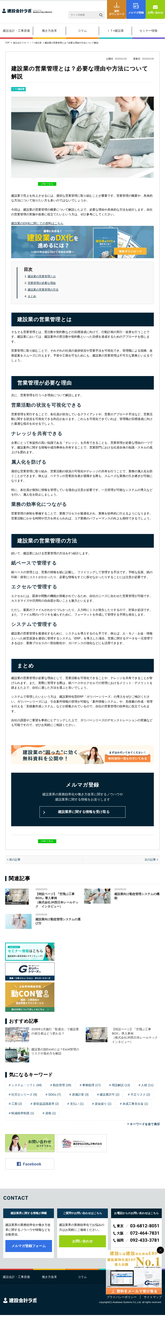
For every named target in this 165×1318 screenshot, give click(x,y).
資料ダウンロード (116, 13)
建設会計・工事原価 (16, 30)
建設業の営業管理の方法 (43, 289)
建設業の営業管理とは (42, 276)
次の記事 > (151, 862)
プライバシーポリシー (122, 1300)
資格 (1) (50, 1116)
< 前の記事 (13, 862)
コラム (82, 30)
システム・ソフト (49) (26, 1088)
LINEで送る (47, 184)
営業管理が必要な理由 (42, 283)
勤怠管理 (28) (62, 1088)
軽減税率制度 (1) (22, 1116)
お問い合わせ (155, 12)
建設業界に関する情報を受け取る (82, 813)
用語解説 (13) (121, 1088)
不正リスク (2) (140, 1097)
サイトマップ (153, 1300)
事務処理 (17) (91, 1088)
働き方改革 (49, 30)
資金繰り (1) (103, 1106)
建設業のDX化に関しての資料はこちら (37, 223)
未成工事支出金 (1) (135, 1106)
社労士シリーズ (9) (24, 1097)
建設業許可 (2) (109, 1097)
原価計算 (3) (80, 1097)
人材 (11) (147, 1088)
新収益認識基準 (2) (46, 1106)
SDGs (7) (54, 1097)
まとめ (32, 296)
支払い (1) (77, 1106)
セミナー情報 (148, 30)
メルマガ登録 (136, 12)
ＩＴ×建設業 (115, 30)
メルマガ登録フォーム (28, 1249)
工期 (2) (16, 1106)
